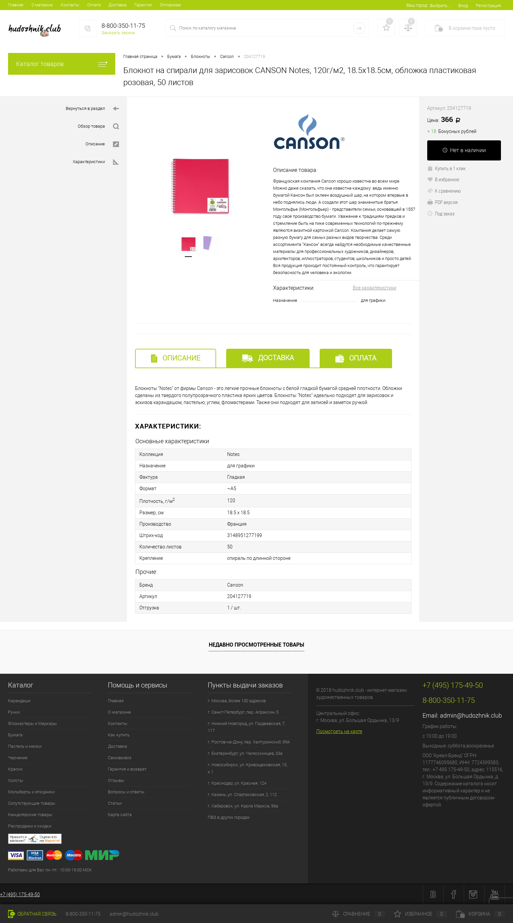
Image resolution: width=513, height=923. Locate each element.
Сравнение (358, 914)
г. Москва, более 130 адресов (237, 700)
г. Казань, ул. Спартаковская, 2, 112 (242, 794)
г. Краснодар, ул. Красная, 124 (237, 783)
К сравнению (444, 190)
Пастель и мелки (25, 746)
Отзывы (116, 780)
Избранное (420, 914)
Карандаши (19, 700)
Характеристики (96, 162)
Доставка (117, 5)
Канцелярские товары (30, 814)
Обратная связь (32, 914)
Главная (15, 5)
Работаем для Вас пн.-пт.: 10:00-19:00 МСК (50, 869)
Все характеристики (374, 287)
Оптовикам (170, 5)
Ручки (14, 712)
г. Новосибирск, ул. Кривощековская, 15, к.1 (247, 768)
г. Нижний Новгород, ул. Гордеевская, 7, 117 (246, 727)
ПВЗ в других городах (229, 817)
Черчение (17, 757)
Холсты (15, 780)
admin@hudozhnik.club (471, 715)
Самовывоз (119, 757)
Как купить (119, 734)
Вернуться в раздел (92, 109)
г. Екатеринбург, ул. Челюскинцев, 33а (245, 753)
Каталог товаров (61, 64)
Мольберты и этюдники (31, 791)
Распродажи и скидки (29, 826)
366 (446, 120)
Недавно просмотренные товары (256, 644)
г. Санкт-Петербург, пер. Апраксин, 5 (243, 712)
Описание (102, 144)
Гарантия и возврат (127, 769)
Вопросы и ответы (126, 791)
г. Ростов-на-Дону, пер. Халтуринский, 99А (249, 741)
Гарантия (143, 5)
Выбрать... (440, 5)
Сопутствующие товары (31, 803)
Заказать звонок (118, 32)
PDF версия (442, 202)
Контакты (70, 5)
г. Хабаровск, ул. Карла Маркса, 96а (243, 805)
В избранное (443, 179)
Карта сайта (120, 814)
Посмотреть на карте (339, 731)
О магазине (42, 5)
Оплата (94, 5)
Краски (15, 769)
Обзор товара (98, 126)
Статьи (115, 803)
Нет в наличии (464, 150)
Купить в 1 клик (446, 168)
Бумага (15, 734)
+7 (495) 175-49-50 (20, 894)
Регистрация (488, 5)
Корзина (480, 914)
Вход (463, 5)
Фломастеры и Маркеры (32, 723)
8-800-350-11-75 (83, 914)
